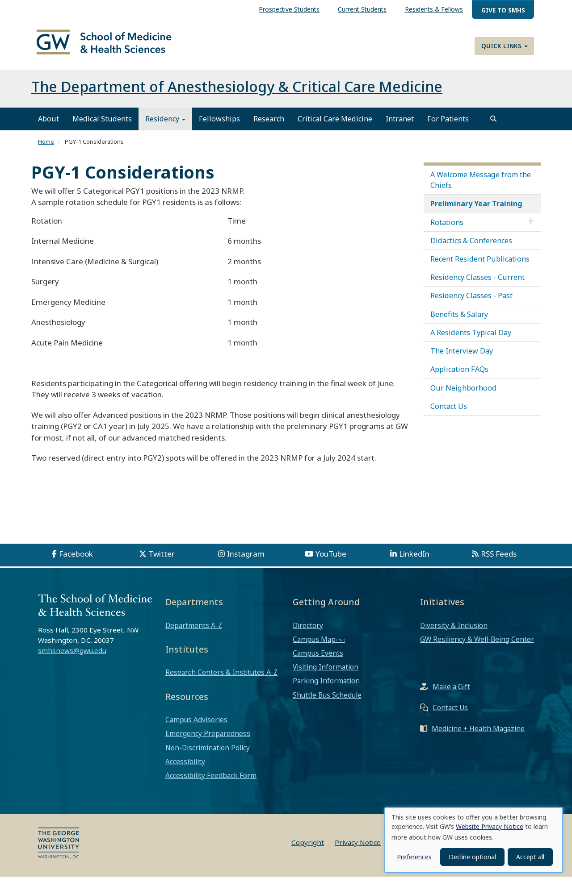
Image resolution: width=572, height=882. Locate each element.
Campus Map (314, 644)
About (48, 124)
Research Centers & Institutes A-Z (221, 677)
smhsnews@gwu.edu (72, 655)
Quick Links (504, 46)
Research (268, 124)
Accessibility (185, 766)
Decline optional (472, 857)
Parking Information (326, 686)
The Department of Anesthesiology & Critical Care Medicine (236, 91)
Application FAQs (459, 374)
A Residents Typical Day (470, 337)
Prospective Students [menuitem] (289, 9)
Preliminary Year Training (476, 209)
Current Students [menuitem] (362, 9)
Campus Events (318, 657)
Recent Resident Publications (480, 264)
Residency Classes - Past (471, 301)
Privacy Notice (358, 847)
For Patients (448, 124)
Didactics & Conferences (471, 245)
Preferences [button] (414, 857)
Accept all (530, 857)
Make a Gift (451, 691)
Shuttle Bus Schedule (327, 699)
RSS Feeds (499, 559)
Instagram (246, 559)
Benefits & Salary (459, 319)
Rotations (446, 227)
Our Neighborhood (463, 393)
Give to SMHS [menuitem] (503, 10)
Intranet (400, 124)
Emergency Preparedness (207, 738)
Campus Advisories (196, 724)
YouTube (330, 559)
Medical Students (102, 124)
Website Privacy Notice (489, 826)
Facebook (76, 559)
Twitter (161, 559)
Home (46, 147)
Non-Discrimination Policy (207, 752)
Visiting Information (325, 672)
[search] (493, 124)
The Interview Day (461, 356)
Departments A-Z (193, 630)
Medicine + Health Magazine (478, 733)
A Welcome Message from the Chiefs (480, 185)
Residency (165, 124)
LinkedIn (414, 559)
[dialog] (473, 840)
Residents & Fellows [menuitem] (434, 9)
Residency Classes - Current (477, 282)
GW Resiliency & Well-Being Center (477, 644)
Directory (308, 630)
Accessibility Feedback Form (211, 780)
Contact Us (448, 411)
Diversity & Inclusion (454, 630)
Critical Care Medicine (335, 124)
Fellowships (219, 124)
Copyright (307, 847)
